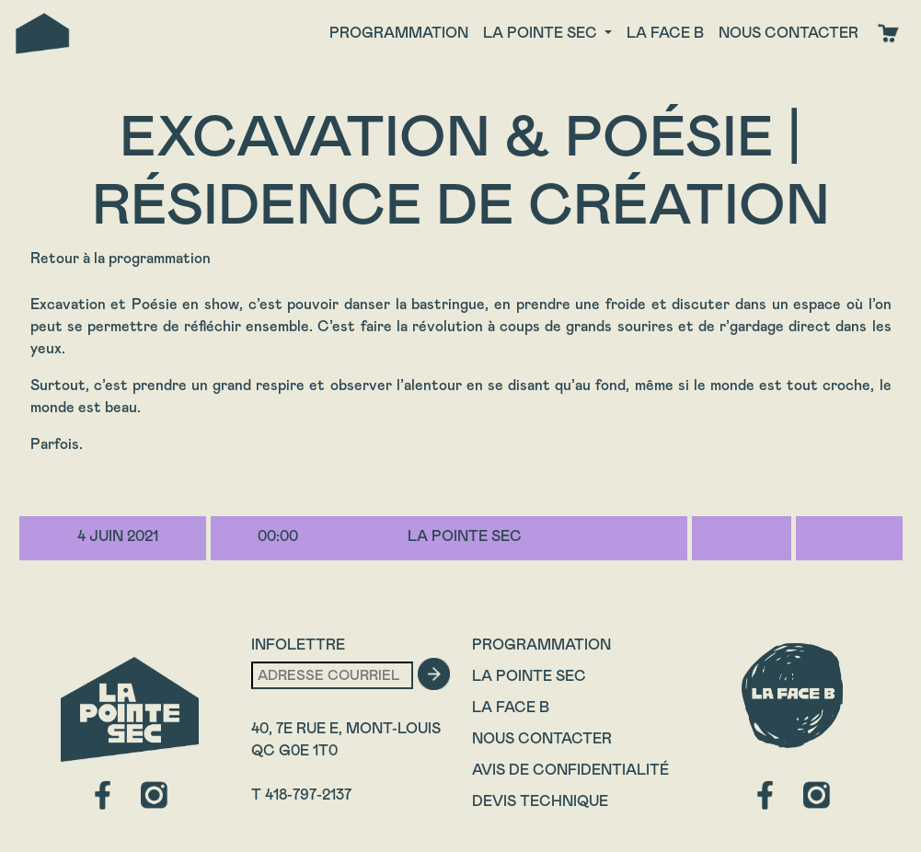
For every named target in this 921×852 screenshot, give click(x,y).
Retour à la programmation (120, 258)
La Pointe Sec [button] (542, 32)
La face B (665, 32)
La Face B (510, 707)
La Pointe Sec (529, 675)
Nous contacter (788, 32)
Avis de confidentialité (570, 769)
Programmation (398, 32)
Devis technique (540, 801)
